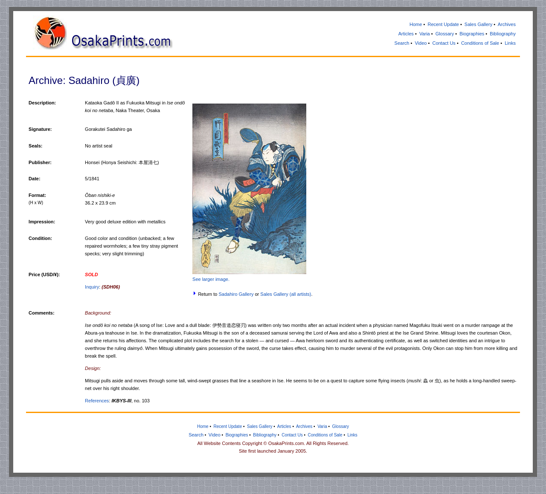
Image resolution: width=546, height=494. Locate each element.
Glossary (445, 33)
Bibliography (503, 33)
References (97, 400)
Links (510, 43)
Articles (406, 33)
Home (416, 24)
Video (421, 43)
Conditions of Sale (480, 43)
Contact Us (443, 43)
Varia (424, 33)
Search (402, 43)
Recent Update (443, 24)
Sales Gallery (478, 24)
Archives (507, 24)
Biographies (471, 33)
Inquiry (92, 286)
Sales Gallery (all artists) (285, 294)
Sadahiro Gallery (235, 294)
